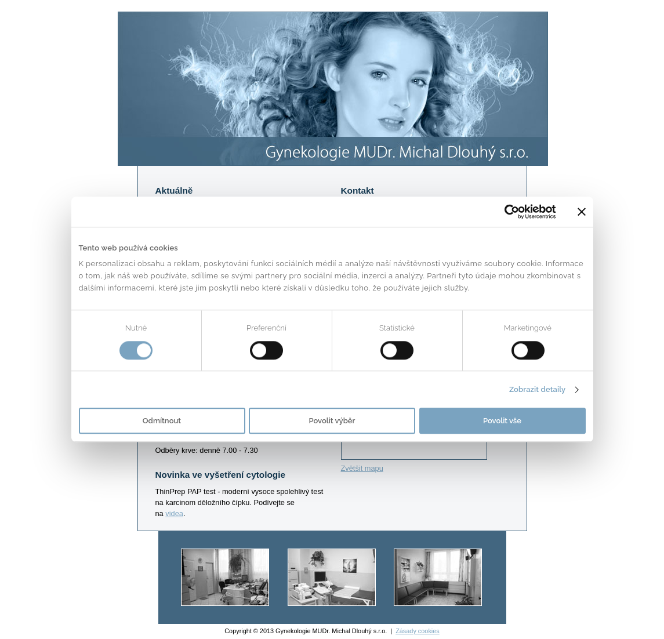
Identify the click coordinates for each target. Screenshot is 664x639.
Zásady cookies (418, 630)
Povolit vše (502, 421)
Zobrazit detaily (537, 389)
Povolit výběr (332, 421)
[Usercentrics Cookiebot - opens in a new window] (505, 211)
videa (174, 513)
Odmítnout (162, 421)
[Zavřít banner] (582, 212)
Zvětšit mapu (362, 468)
